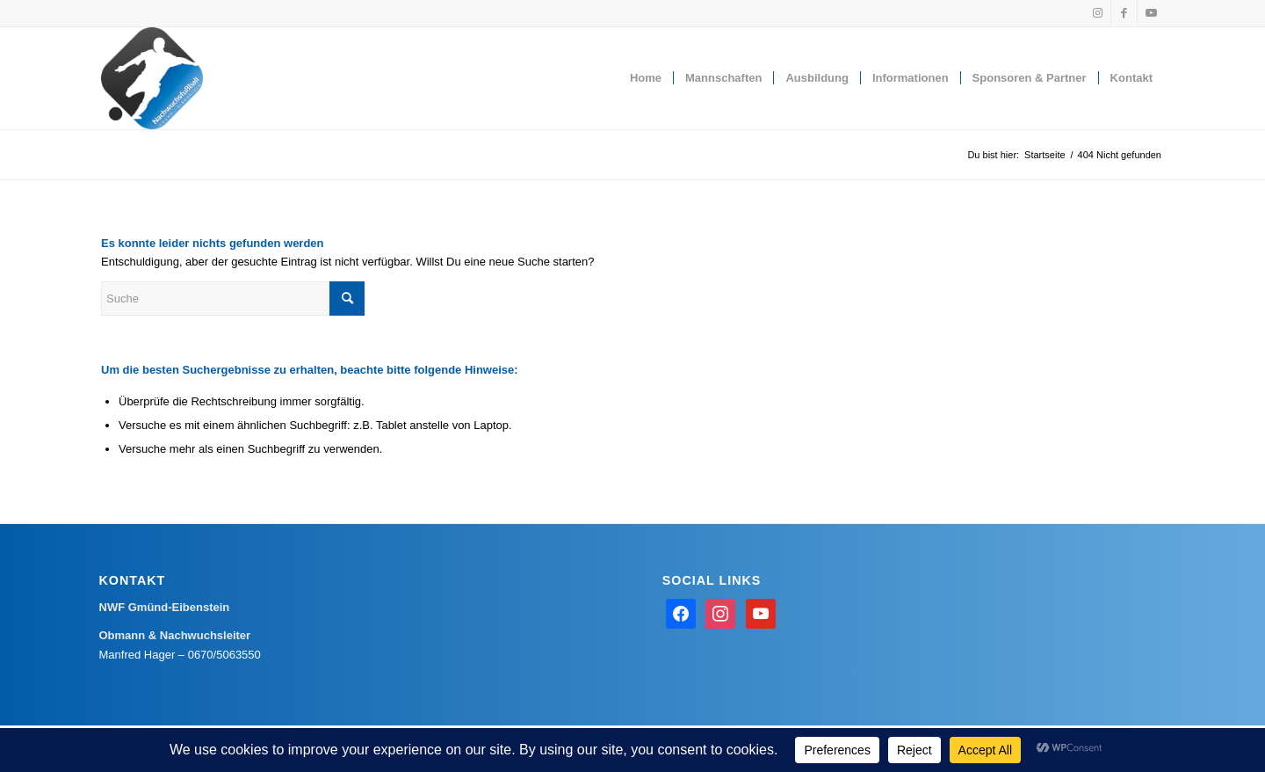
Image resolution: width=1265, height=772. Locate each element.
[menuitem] (645, 78)
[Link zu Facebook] (1124, 13)
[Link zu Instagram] (1097, 13)
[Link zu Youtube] (1151, 13)
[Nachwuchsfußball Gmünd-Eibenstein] (152, 78)
